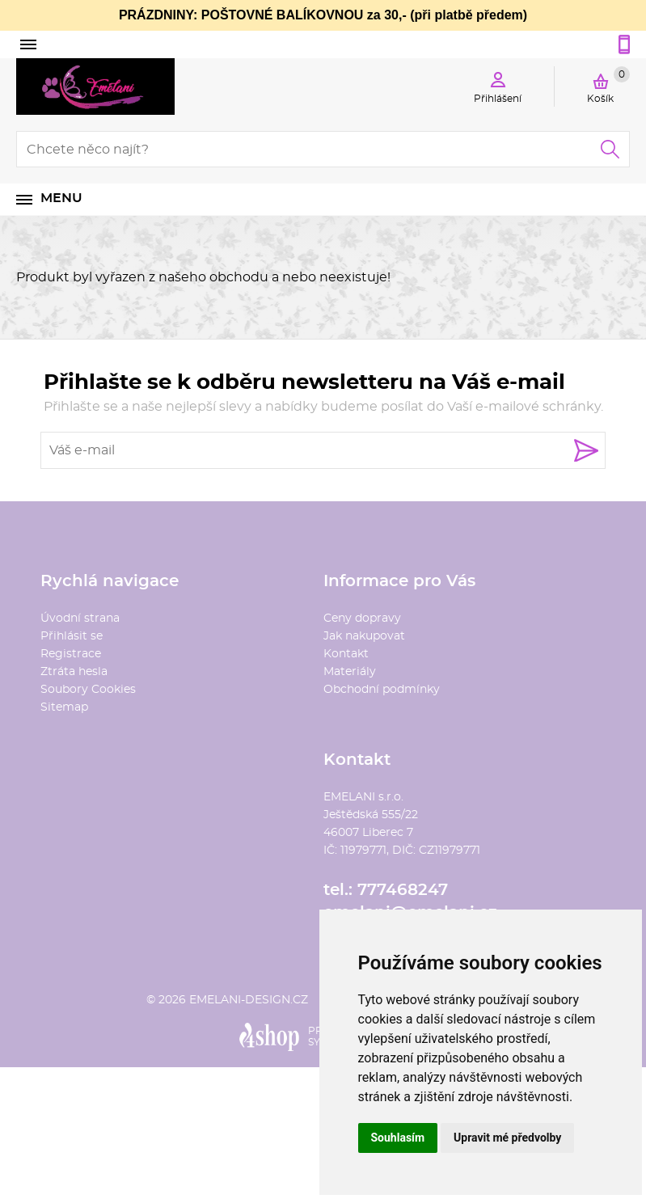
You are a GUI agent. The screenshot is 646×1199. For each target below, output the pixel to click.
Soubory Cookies (88, 689)
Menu (61, 198)
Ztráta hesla (74, 672)
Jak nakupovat (364, 636)
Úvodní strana (80, 618)
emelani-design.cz (248, 1000)
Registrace (70, 654)
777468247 (402, 890)
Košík (608, 84)
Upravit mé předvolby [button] (507, 1137)
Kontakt (346, 654)
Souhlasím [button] (398, 1137)
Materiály (349, 672)
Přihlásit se (71, 636)
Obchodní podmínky (381, 689)
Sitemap (64, 707)
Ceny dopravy (362, 618)
